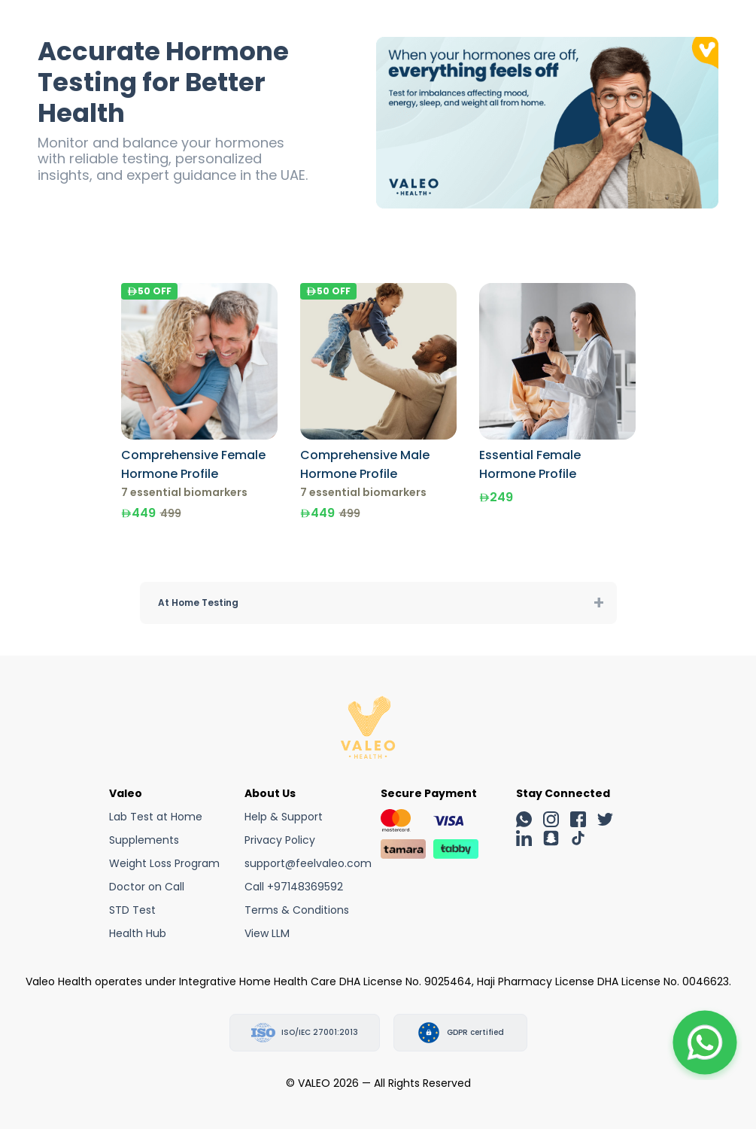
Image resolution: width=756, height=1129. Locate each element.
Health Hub (137, 933)
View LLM (267, 933)
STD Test (132, 910)
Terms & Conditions (296, 910)
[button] (704, 1042)
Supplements (144, 840)
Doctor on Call (146, 886)
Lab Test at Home (155, 816)
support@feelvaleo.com (308, 863)
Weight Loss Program (164, 863)
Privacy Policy (279, 840)
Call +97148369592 (293, 886)
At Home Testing (198, 602)
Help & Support (283, 816)
